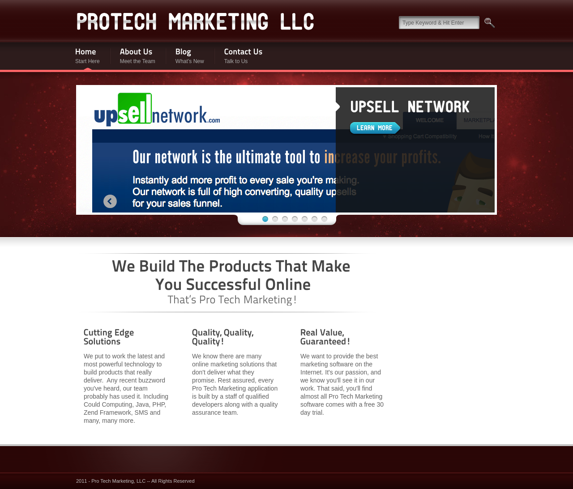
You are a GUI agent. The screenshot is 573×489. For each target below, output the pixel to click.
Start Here (82, 55)
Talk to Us (238, 55)
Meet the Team (132, 55)
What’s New (184, 55)
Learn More (375, 129)
